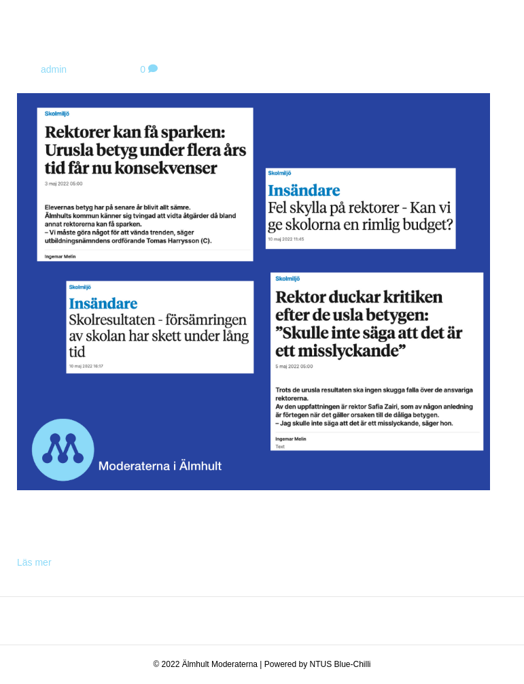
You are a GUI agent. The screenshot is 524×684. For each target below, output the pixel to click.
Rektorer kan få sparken (136, 41)
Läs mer (34, 562)
